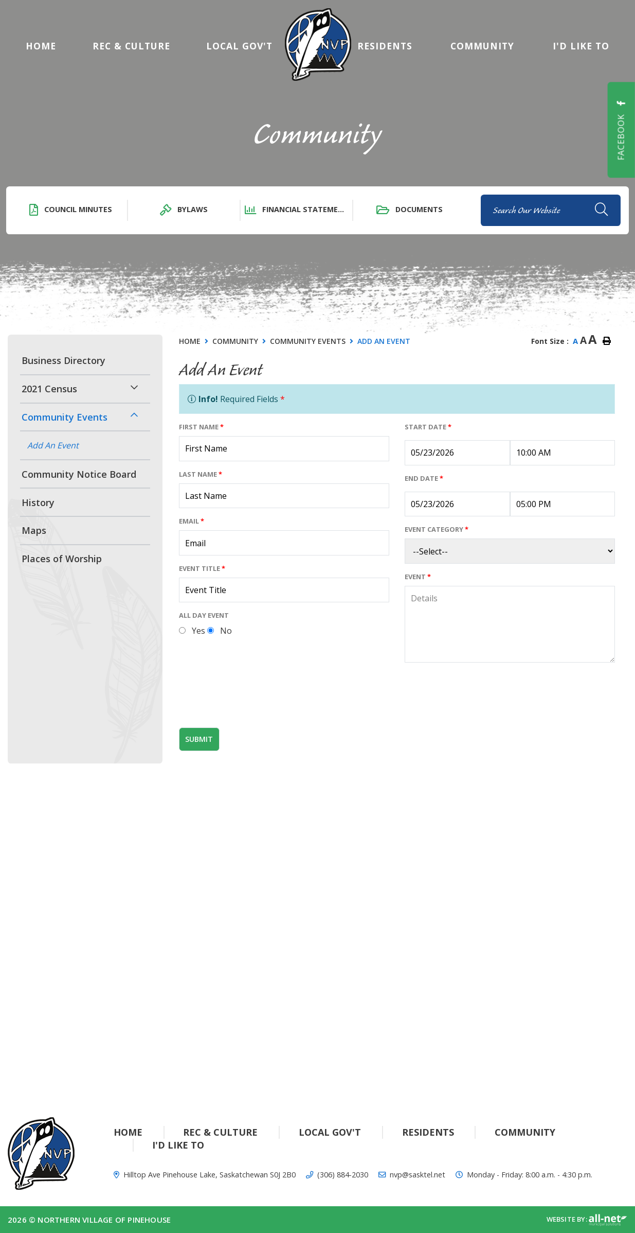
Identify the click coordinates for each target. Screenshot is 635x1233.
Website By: (587, 1220)
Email (191, 521)
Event (418, 576)
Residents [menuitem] (384, 46)
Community (235, 341)
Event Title (202, 568)
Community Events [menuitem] (64, 417)
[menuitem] (41, 45)
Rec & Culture (220, 1132)
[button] (134, 387)
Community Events (308, 341)
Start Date (428, 426)
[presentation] (257, 699)
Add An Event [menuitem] (53, 445)
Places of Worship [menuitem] (62, 558)
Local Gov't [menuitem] (239, 46)
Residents (428, 1132)
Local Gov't (330, 1132)
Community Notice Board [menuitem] (79, 474)
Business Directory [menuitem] (63, 360)
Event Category (436, 529)
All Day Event (204, 615)
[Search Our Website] (551, 210)
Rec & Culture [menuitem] (131, 46)
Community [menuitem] (482, 46)
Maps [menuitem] (34, 530)
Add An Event (383, 341)
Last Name (200, 474)
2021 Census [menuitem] (49, 389)
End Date (424, 478)
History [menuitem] (38, 502)
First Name (201, 426)
